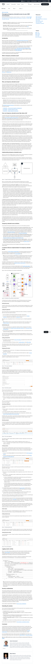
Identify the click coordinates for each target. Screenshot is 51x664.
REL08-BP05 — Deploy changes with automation (10, 110)
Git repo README (17, 253)
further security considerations (21, 603)
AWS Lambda (29, 342)
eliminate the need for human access (22, 40)
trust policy (14, 499)
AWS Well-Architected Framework (8, 105)
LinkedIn (38, 34)
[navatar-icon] (48, 1)
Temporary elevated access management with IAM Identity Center (13, 237)
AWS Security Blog (5, 12)
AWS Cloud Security (39, 16)
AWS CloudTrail (7, 552)
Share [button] (7, 19)
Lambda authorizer (22, 342)
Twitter (3, 638)
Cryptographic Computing (40, 23)
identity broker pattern (26, 266)
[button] (49, 1)
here (28, 26)
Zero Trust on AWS (39, 22)
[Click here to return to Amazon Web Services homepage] (3, 4)
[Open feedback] (50, 332)
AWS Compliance (38, 17)
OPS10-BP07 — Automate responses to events (10, 109)
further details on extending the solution (23, 621)
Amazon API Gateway (17, 339)
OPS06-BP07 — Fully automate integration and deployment (12, 108)
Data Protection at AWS (39, 21)
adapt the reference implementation (19, 262)
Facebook (38, 33)
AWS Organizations (19, 50)
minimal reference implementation (13, 251)
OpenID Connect (26, 241)
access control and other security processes (11, 117)
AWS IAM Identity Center (18, 49)
